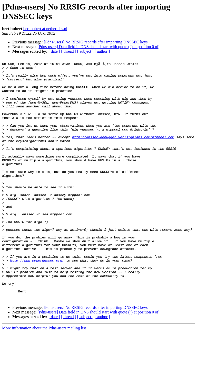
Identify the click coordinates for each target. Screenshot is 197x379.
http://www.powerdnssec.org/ (37, 300)
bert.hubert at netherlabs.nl (45, 28)
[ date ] (54, 51)
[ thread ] (68, 51)
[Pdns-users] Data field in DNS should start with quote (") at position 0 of (98, 46)
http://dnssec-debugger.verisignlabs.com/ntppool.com (123, 152)
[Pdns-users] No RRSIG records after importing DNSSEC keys (96, 42)
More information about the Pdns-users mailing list (44, 374)
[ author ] (102, 51)
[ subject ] (85, 51)
